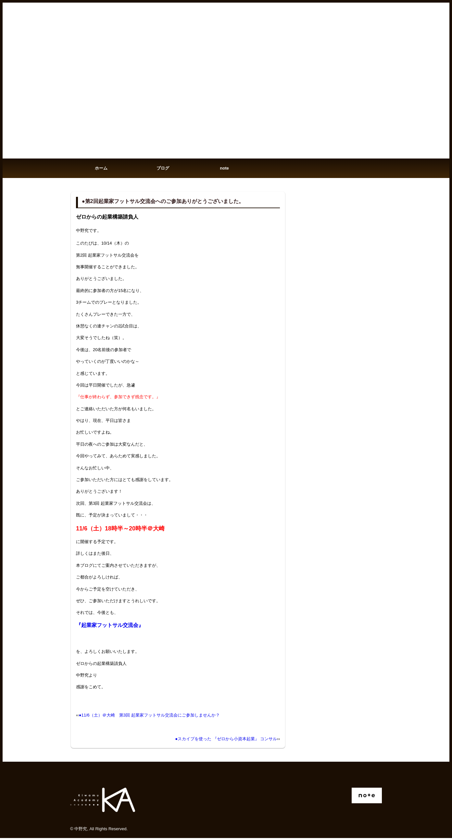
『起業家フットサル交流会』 (110, 626)
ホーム (101, 168)
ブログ (163, 168)
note (224, 168)
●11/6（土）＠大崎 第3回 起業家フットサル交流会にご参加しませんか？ (149, 716)
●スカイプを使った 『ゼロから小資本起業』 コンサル (226, 740)
